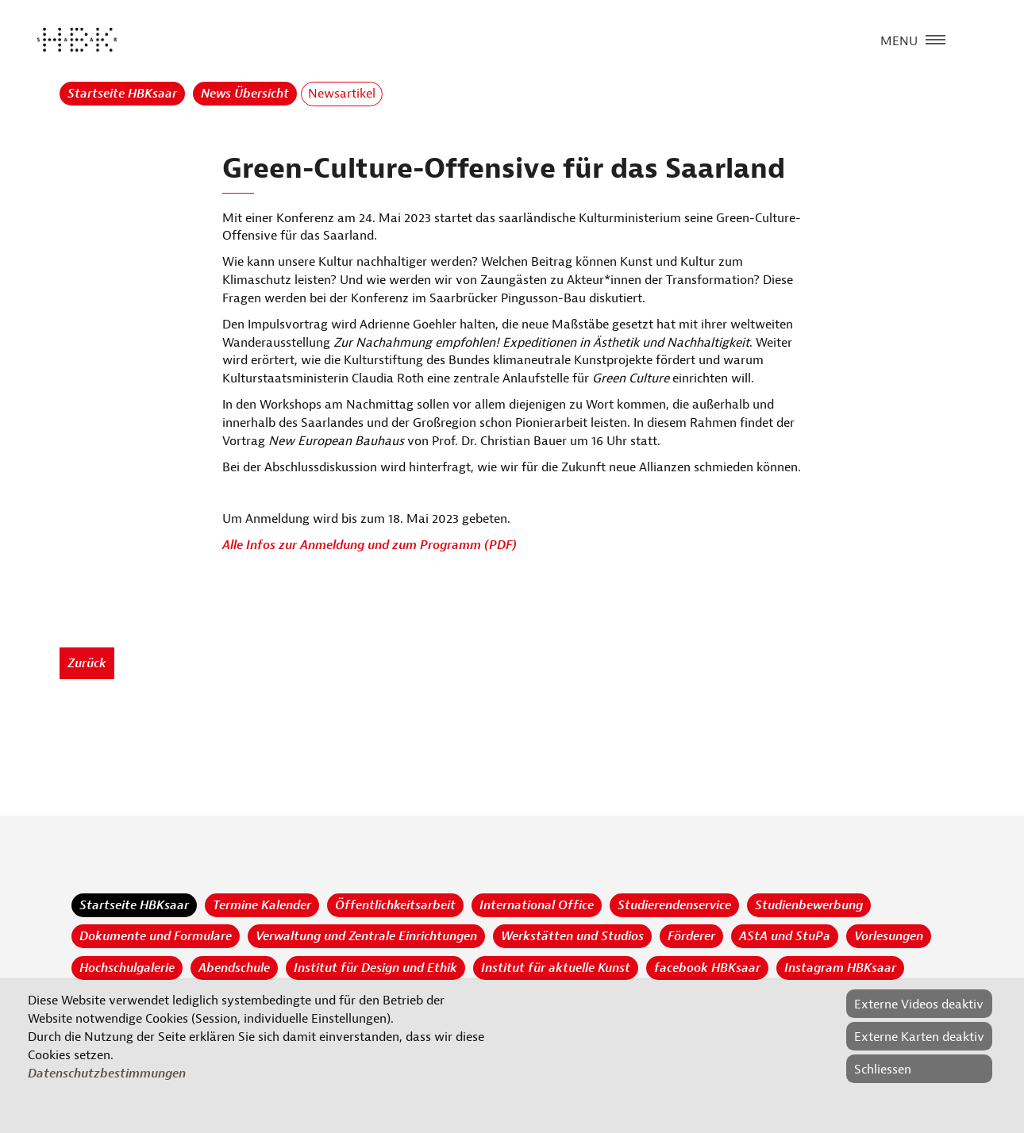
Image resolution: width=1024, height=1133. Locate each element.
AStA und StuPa (784, 936)
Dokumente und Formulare (155, 936)
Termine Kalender (262, 905)
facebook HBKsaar (707, 968)
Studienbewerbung (809, 905)
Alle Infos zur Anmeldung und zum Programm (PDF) (369, 545)
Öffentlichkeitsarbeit (395, 905)
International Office (536, 905)
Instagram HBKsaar (840, 968)
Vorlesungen (888, 936)
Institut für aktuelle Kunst (555, 968)
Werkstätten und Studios (572, 936)
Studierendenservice (674, 905)
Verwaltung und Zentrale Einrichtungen (366, 936)
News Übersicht (245, 94)
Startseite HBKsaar (122, 94)
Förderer (691, 936)
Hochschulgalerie (127, 968)
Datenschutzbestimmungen (107, 1073)
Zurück (86, 663)
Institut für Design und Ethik (375, 968)
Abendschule (234, 968)
